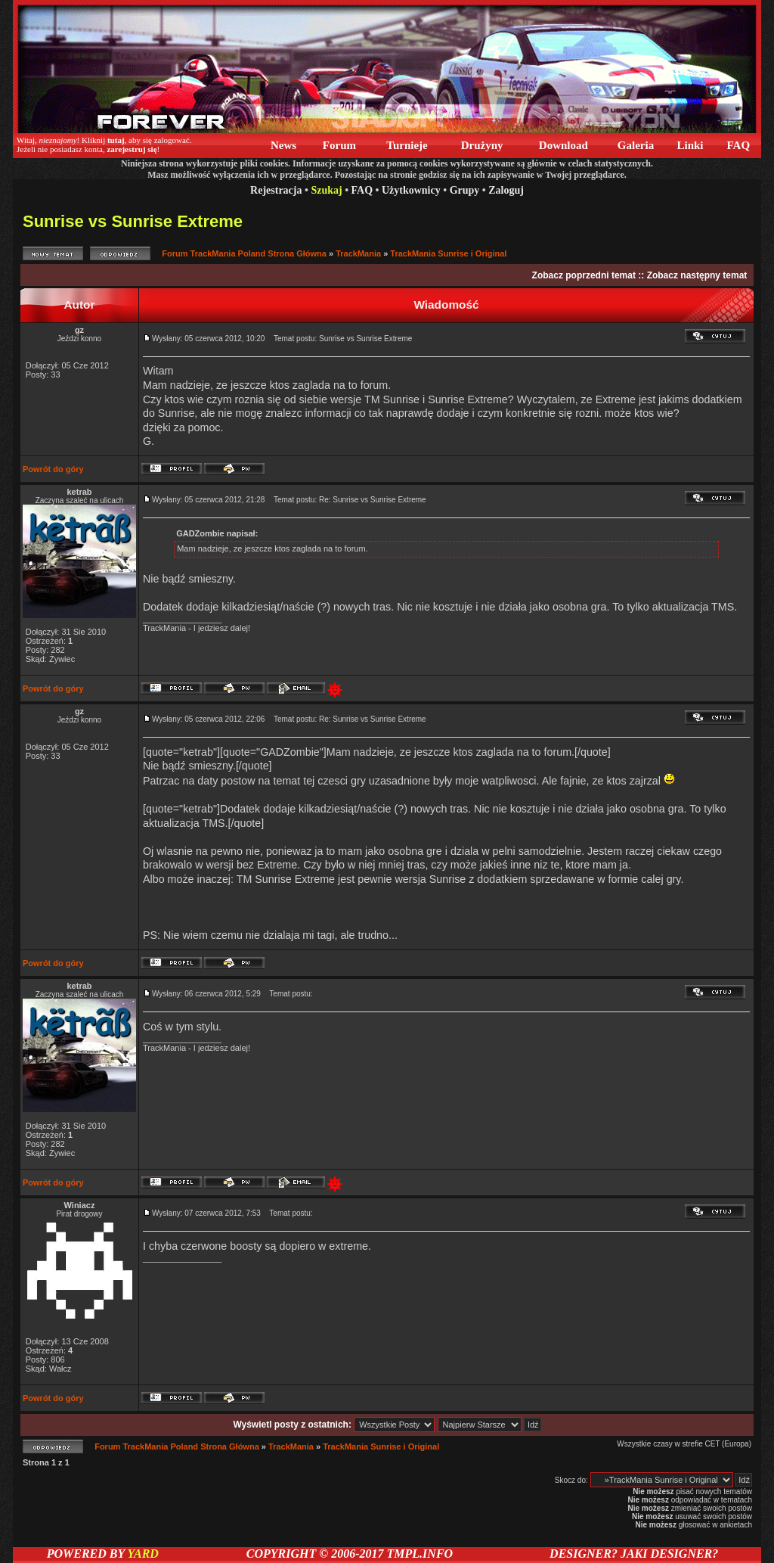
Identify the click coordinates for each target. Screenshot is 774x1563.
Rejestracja (276, 190)
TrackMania (358, 253)
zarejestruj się (131, 149)
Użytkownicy (411, 190)
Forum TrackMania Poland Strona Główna (244, 253)
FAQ (738, 145)
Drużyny (482, 145)
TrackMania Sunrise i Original (448, 253)
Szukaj (326, 190)
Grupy (465, 190)
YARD (142, 1553)
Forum (339, 145)
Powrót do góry (53, 469)
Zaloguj (506, 190)
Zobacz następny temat (697, 275)
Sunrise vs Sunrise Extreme (133, 221)
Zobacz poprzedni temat (584, 275)
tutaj (116, 139)
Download (563, 145)
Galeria (636, 145)
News (283, 145)
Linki (690, 145)
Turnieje (407, 145)
